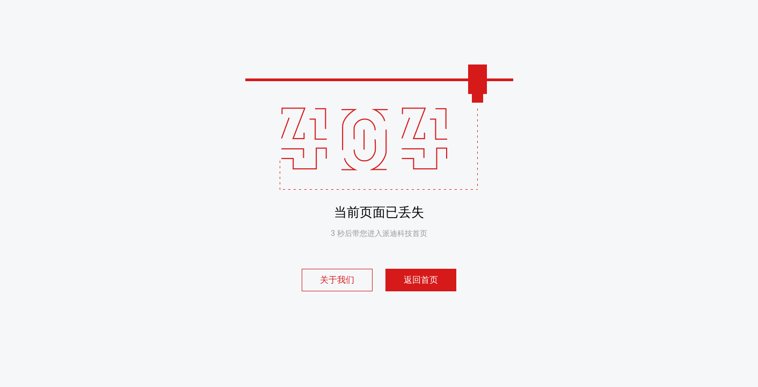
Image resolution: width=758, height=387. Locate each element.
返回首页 (421, 280)
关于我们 (337, 280)
